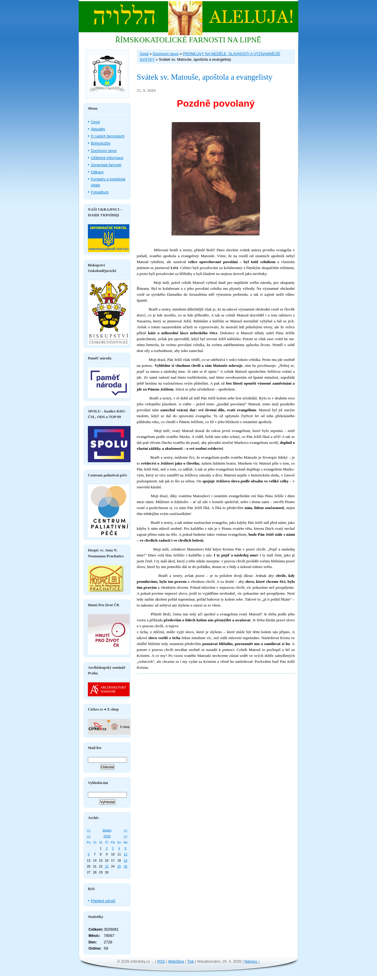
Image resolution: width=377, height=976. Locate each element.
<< (89, 830)
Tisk (190, 961)
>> (126, 830)
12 (125, 854)
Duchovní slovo (166, 54)
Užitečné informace (107, 158)
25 (119, 866)
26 (125, 866)
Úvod (144, 54)
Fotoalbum (100, 192)
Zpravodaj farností (106, 165)
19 (125, 860)
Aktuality (98, 129)
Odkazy (97, 172)
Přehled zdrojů (103, 901)
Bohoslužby (100, 143)
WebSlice (176, 961)
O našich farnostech (108, 136)
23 (106, 866)
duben (107, 830)
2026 (107, 836)
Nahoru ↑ (252, 961)
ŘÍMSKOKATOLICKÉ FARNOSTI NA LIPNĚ (188, 40)
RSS (161, 961)
